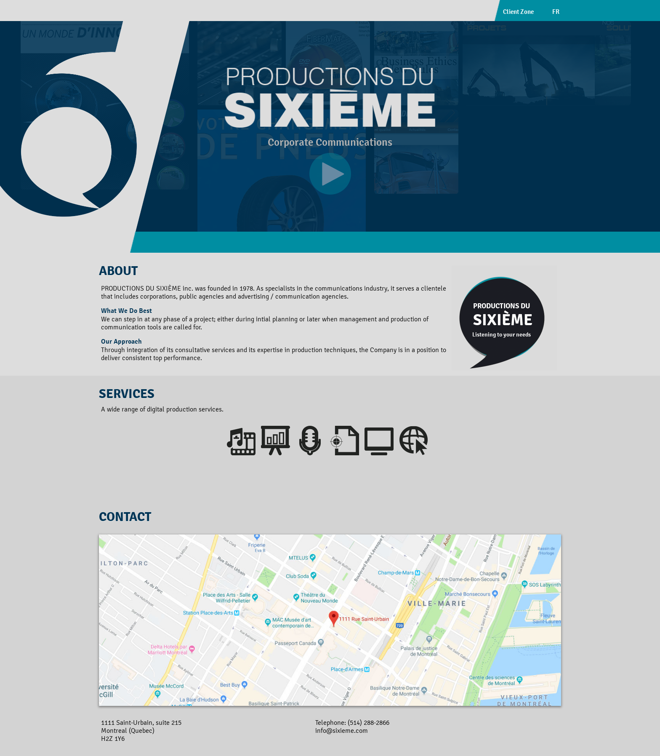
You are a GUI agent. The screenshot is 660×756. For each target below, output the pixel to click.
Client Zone (518, 12)
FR (555, 12)
